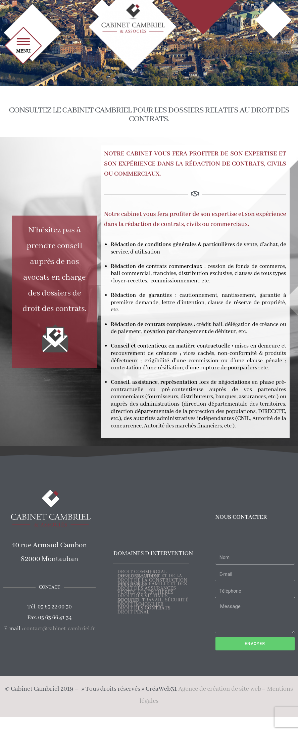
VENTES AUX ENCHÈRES (145, 593)
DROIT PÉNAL (133, 612)
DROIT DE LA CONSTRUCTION (152, 581)
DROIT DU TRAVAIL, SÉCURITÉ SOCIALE (153, 600)
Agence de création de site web (219, 689)
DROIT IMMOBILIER (140, 605)
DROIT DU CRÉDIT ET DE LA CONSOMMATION (149, 576)
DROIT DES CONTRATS (144, 608)
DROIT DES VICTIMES (142, 596)
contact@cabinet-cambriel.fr (59, 628)
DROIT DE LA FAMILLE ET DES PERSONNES (152, 584)
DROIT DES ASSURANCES (146, 589)
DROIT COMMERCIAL (142, 572)
